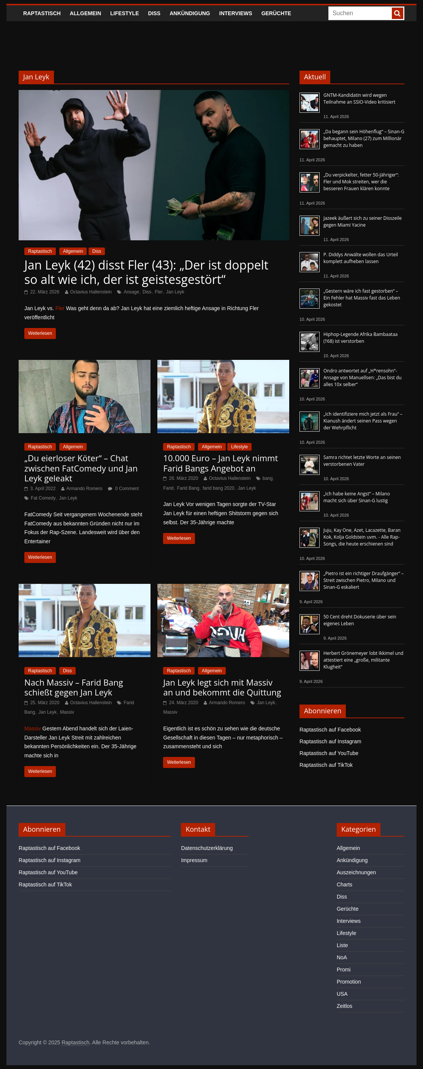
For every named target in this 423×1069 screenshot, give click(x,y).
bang (268, 478)
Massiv (67, 712)
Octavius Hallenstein (91, 292)
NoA (342, 957)
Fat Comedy (43, 498)
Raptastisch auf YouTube (328, 753)
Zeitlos (344, 1006)
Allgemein (85, 13)
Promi (344, 970)
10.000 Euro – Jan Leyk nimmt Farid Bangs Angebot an (220, 462)
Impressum (194, 860)
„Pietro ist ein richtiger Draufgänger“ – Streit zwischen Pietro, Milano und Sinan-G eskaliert (363, 580)
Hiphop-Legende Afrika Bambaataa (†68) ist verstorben (360, 337)
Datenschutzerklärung (207, 848)
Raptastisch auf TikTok (326, 765)
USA (342, 994)
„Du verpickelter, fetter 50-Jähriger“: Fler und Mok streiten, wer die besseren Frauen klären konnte (361, 182)
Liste (342, 945)
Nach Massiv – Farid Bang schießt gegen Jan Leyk (73, 687)
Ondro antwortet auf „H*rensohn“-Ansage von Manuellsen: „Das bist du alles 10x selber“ (362, 377)
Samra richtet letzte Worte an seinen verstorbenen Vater (362, 460)
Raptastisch (42, 13)
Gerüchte (276, 13)
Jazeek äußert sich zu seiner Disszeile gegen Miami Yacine (362, 221)
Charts (344, 884)
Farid (168, 488)
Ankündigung (190, 13)
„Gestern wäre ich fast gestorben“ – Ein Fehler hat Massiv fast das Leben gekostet (361, 298)
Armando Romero (85, 488)
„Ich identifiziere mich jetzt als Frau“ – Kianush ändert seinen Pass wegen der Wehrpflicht (362, 421)
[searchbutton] (397, 13)
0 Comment (123, 488)
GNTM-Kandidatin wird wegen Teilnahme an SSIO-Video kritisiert (359, 98)
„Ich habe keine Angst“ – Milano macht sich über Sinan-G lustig (356, 497)
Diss (154, 13)
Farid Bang (188, 488)
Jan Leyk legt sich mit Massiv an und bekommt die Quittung (222, 687)
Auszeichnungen (356, 872)
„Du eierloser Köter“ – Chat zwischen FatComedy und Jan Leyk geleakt (81, 468)
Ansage (131, 292)
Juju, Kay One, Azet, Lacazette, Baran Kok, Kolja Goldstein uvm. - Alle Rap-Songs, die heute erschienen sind (362, 537)
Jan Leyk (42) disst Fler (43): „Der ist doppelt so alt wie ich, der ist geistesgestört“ (146, 272)
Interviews (235, 13)
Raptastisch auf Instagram (330, 741)
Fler (159, 292)
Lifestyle (124, 13)
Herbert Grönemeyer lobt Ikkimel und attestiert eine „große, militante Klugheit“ (363, 660)
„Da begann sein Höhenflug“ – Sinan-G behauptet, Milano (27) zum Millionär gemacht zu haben (363, 138)
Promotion (349, 982)
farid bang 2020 (218, 488)
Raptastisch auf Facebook (330, 730)
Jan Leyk (175, 292)
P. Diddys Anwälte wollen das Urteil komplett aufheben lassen (360, 258)
